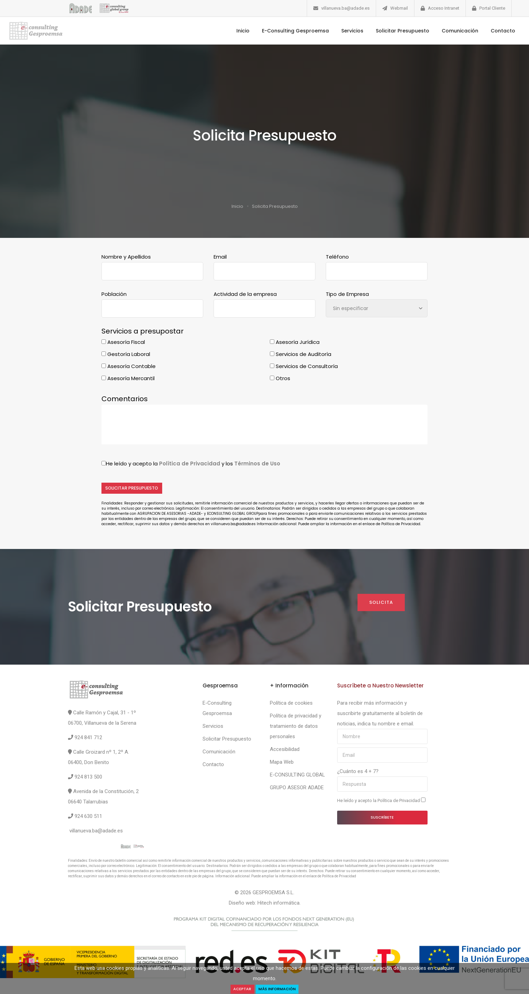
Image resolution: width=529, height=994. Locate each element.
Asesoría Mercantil (128, 378)
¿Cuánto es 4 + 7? (358, 772)
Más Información (278, 989)
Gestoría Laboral (125, 354)
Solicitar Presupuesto (393, 30)
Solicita (380, 603)
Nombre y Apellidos (126, 256)
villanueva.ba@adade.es (345, 8)
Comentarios (124, 399)
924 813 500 (88, 778)
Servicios (343, 30)
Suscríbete (382, 818)
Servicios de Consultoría (304, 366)
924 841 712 (88, 738)
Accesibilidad (285, 750)
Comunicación (450, 30)
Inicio (233, 30)
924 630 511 (88, 817)
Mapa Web (282, 763)
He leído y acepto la (381, 801)
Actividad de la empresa (245, 294)
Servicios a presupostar (142, 331)
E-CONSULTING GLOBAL (297, 776)
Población (114, 294)
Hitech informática (278, 904)
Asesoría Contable (128, 366)
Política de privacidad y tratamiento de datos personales (295, 727)
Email (220, 256)
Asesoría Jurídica (295, 342)
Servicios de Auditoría (300, 354)
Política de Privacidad (399, 801)
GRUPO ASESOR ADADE (297, 788)
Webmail (399, 8)
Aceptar (240, 989)
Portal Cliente (492, 8)
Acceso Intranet (443, 8)
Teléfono (337, 256)
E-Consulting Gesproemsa (285, 30)
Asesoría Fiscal (123, 342)
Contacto (493, 30)
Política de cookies (291, 704)
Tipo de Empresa (347, 294)
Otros (280, 378)
